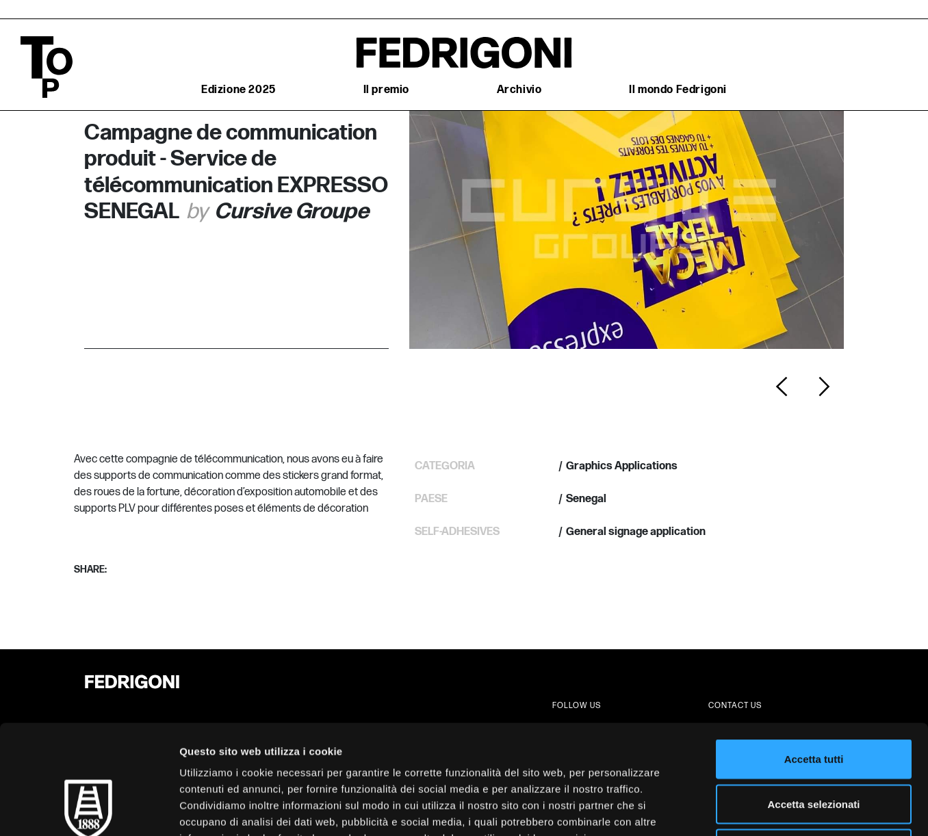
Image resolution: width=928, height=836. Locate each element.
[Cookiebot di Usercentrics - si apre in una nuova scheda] (89, 809)
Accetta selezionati (813, 701)
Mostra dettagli (720, 809)
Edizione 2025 (238, 89)
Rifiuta (814, 746)
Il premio (386, 89)
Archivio (519, 89)
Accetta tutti (814, 656)
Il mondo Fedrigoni (678, 89)
